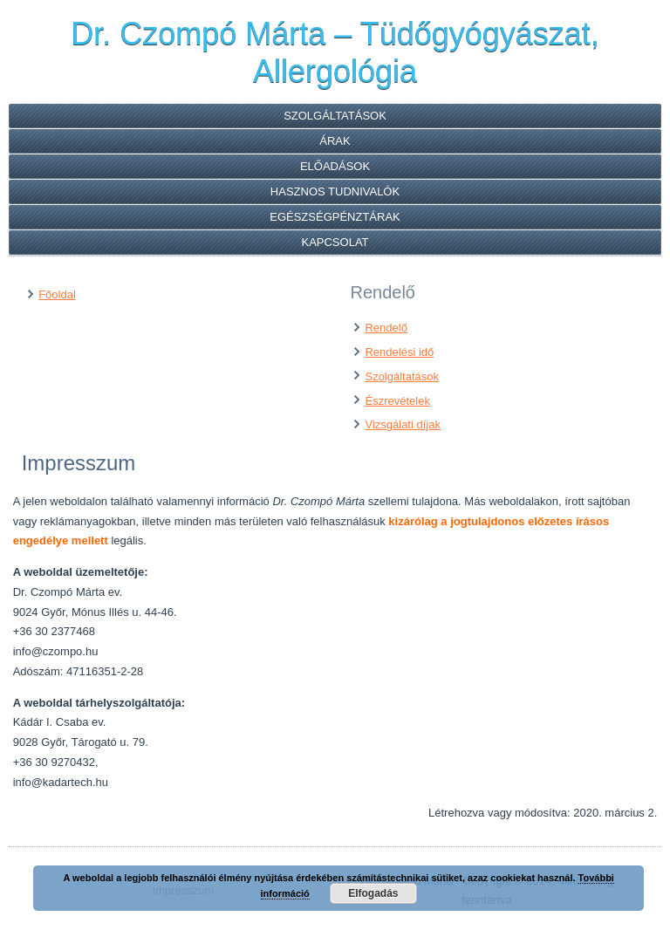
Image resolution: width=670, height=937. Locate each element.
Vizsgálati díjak (402, 424)
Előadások (335, 166)
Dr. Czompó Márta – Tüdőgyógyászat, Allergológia (335, 52)
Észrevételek (397, 400)
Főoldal (57, 294)
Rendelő (386, 327)
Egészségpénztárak (335, 216)
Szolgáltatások (335, 115)
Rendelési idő (399, 352)
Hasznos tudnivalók (335, 191)
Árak (334, 140)
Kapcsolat (334, 242)
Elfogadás (373, 893)
